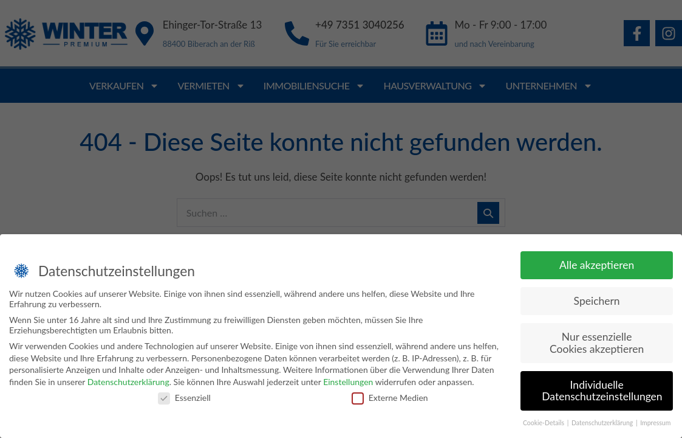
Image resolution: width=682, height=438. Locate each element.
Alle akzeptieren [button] (596, 266)
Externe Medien (390, 398)
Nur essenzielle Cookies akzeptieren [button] (597, 344)
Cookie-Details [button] (544, 424)
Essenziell (184, 398)
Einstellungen (348, 382)
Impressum (655, 424)
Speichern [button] (597, 302)
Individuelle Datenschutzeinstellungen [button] (602, 391)
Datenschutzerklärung (128, 382)
